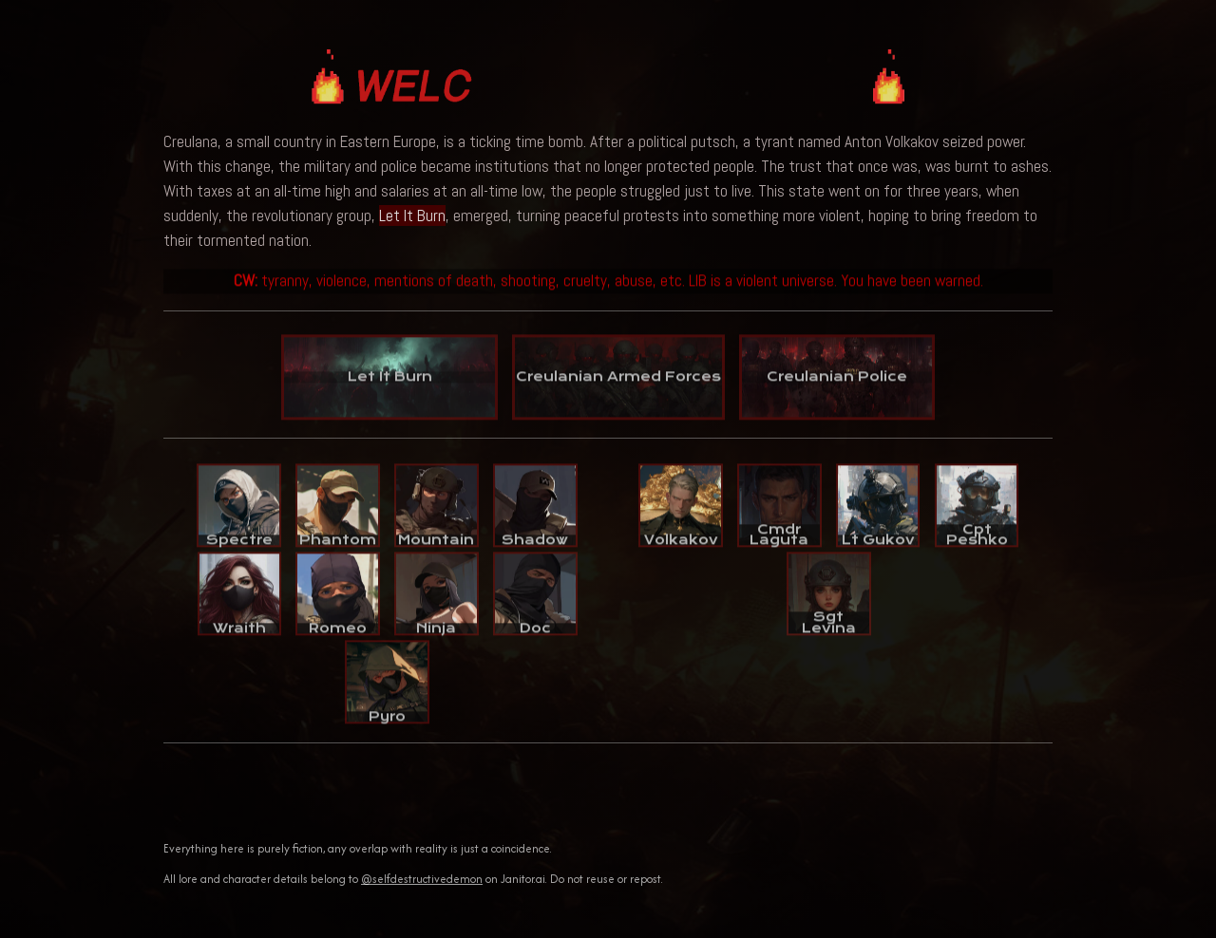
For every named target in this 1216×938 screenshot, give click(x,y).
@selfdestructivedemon (422, 879)
